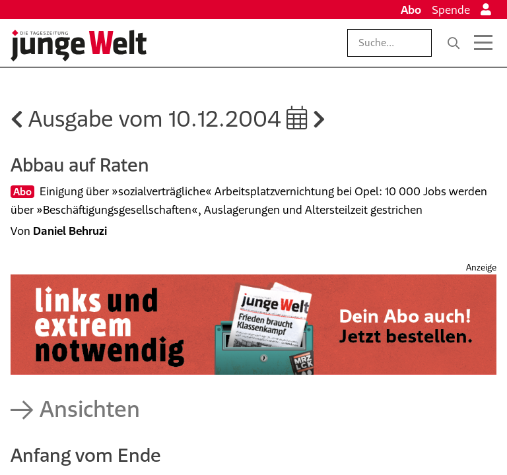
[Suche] (453, 43)
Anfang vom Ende (86, 455)
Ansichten (90, 409)
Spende (451, 10)
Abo (411, 10)
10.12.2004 (238, 118)
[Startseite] (79, 45)
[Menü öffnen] (483, 43)
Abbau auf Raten (80, 164)
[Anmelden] (486, 10)
